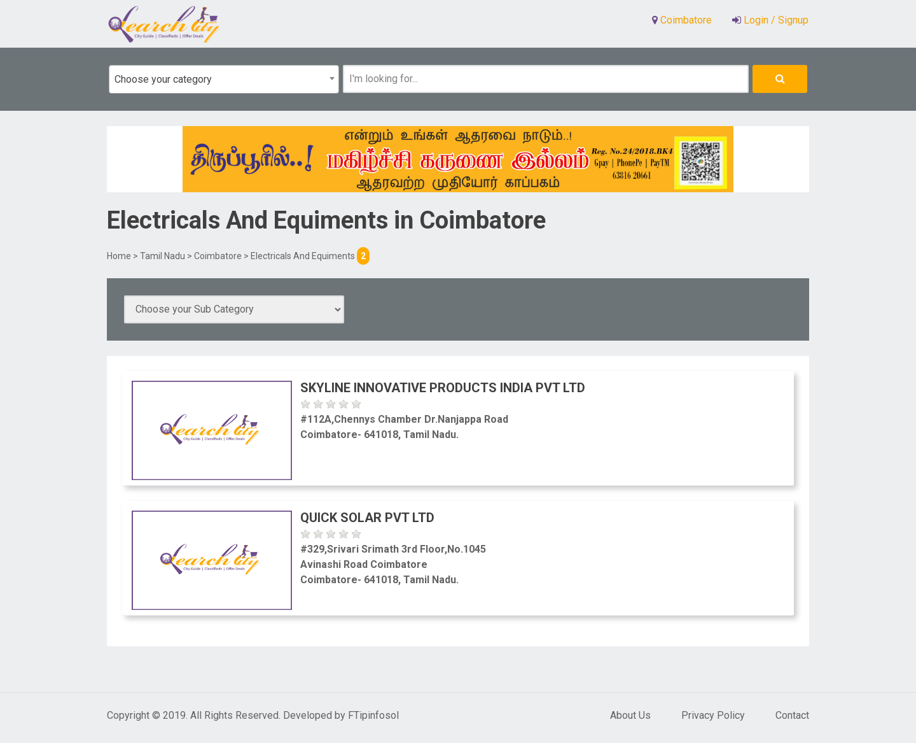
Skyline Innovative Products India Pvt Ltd (442, 387)
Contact (792, 715)
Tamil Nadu (162, 256)
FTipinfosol (373, 715)
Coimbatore (218, 256)
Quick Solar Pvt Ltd (367, 517)
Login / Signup (774, 20)
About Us (630, 715)
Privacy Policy (713, 715)
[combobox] (224, 79)
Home (119, 256)
